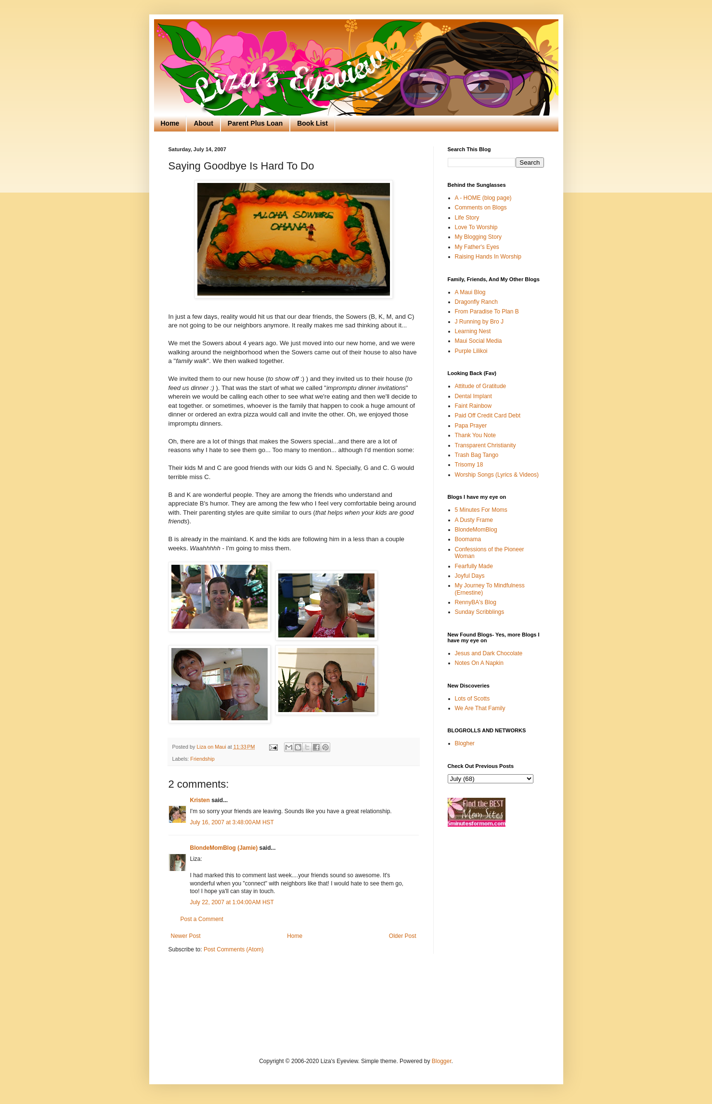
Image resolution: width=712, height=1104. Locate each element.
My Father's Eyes (477, 247)
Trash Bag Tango (477, 455)
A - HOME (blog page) (483, 198)
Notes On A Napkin (479, 663)
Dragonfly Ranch (476, 302)
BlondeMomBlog (476, 529)
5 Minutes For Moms (481, 510)
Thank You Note (475, 435)
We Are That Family (480, 708)
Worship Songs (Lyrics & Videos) (497, 474)
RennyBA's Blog (475, 602)
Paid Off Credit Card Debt (488, 415)
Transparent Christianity (485, 445)
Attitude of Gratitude (480, 386)
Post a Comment (202, 919)
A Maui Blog (470, 292)
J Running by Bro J (479, 321)
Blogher (465, 743)
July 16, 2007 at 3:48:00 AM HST (232, 822)
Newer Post (186, 936)
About (203, 123)
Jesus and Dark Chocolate (489, 653)
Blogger (442, 1061)
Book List (312, 123)
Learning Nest (473, 331)
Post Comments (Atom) (234, 949)
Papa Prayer (471, 425)
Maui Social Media (478, 341)
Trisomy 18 (469, 464)
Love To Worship (476, 227)
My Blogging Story (478, 237)
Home (170, 123)
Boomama (468, 539)
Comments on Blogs (481, 207)
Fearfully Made (474, 566)
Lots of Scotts (472, 698)
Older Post (402, 936)
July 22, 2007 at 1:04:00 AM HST (232, 902)
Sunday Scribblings (480, 612)
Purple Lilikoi (471, 351)
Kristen (200, 800)
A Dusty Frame (474, 520)
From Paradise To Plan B (487, 311)
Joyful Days (470, 575)
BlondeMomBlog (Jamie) (224, 847)
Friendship (202, 759)
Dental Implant (473, 396)
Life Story (467, 217)
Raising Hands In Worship (488, 256)
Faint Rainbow (473, 406)
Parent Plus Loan (255, 123)
